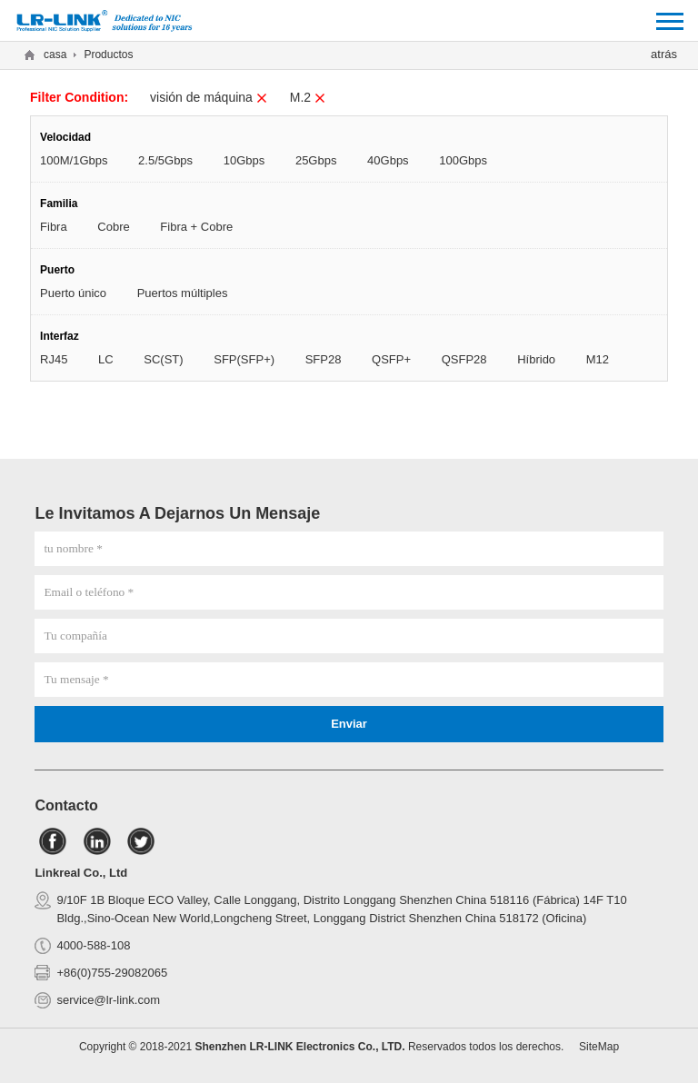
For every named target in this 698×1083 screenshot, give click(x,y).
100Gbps (463, 160)
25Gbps (316, 160)
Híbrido (536, 359)
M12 (597, 359)
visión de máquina (209, 97)
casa (55, 54)
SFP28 (323, 359)
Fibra (53, 226)
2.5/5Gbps (165, 160)
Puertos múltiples (182, 293)
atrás (664, 54)
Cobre (113, 226)
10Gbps (244, 160)
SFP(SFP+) (244, 359)
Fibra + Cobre (196, 226)
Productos (108, 54)
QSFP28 (464, 359)
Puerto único (73, 293)
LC (106, 359)
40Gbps (388, 160)
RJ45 (53, 359)
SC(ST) (163, 359)
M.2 (308, 97)
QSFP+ (391, 359)
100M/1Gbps (73, 160)
